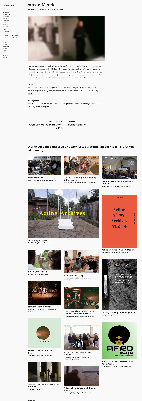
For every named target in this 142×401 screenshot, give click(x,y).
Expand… (29, 94)
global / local (109, 146)
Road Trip (5, 27)
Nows (4, 22)
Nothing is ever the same (10, 35)
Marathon (6, 20)
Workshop (6, 31)
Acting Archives (7, 10)
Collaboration (7, 12)
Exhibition (6, 16)
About (5, 42)
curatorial (92, 146)
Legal (4, 50)
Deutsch (5, 55)
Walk (4, 29)
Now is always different (10, 38)
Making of (6, 18)
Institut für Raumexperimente (8, 4)
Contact (5, 44)
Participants (6, 46)
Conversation (7, 14)
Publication (6, 25)
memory (37, 150)
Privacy (5, 48)
